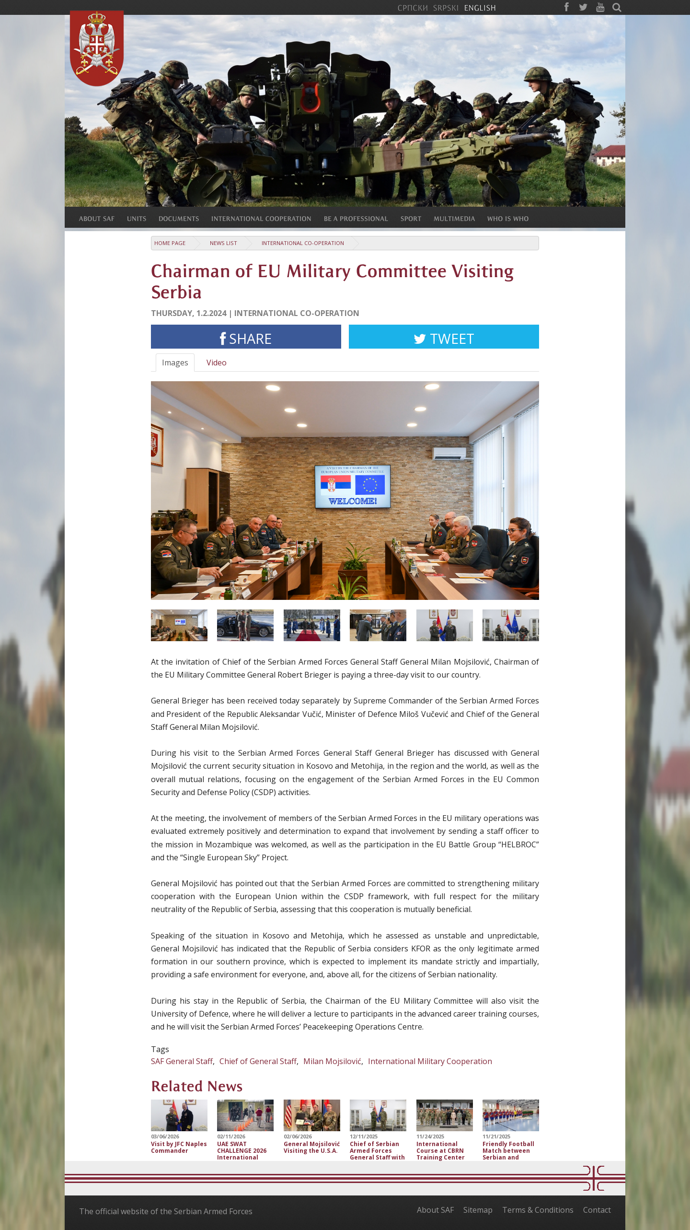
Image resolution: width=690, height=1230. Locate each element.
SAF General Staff (182, 1061)
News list (223, 242)
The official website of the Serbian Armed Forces (166, 1211)
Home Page (169, 242)
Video (217, 362)
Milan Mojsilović (332, 1061)
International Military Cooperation (430, 1061)
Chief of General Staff (258, 1061)
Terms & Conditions (538, 1210)
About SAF (435, 1210)
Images (175, 362)
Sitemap (478, 1210)
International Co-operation (303, 242)
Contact (597, 1210)
